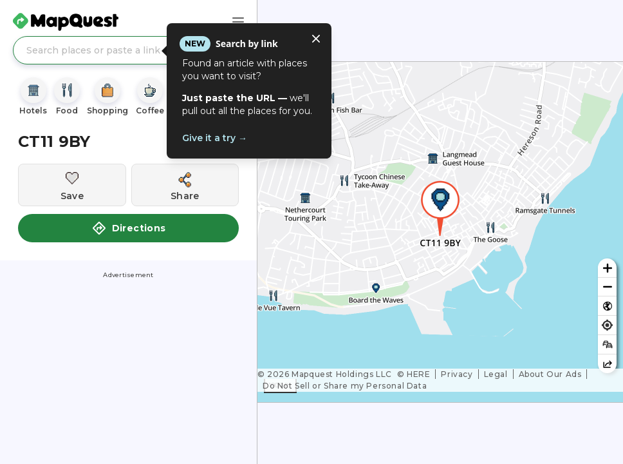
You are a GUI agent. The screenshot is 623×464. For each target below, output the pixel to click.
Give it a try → (214, 138)
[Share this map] (607, 363)
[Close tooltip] (316, 39)
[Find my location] (607, 325)
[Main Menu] (238, 21)
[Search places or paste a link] (128, 50)
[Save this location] (72, 185)
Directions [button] (128, 228)
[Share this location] (185, 185)
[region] (440, 232)
